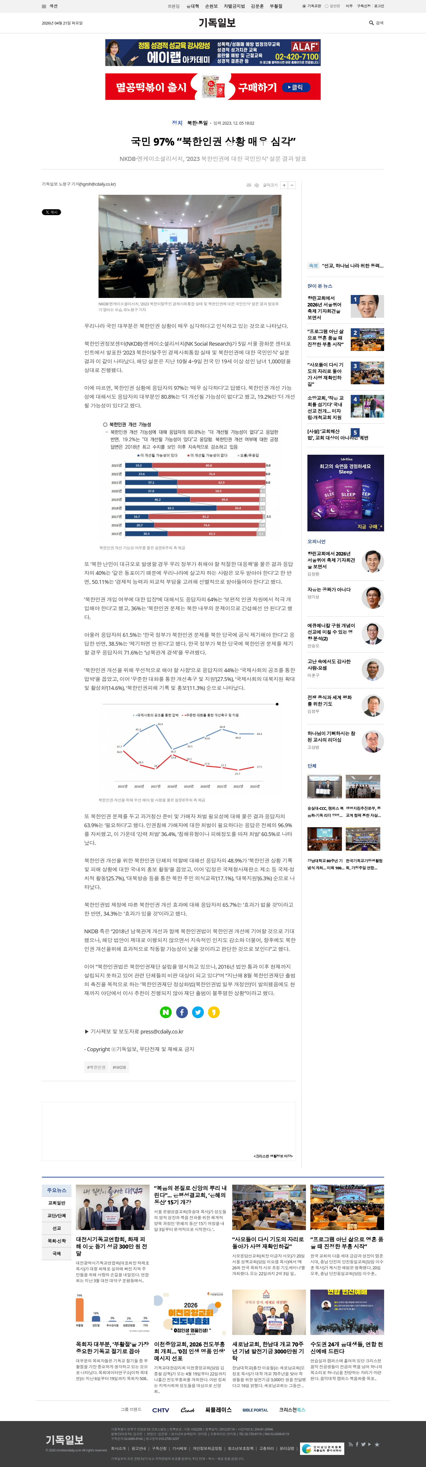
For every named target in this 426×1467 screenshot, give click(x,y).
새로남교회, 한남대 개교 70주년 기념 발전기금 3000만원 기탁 (268, 1351)
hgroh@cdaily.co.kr (97, 184)
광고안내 (139, 1448)
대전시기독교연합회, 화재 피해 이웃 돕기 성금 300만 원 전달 (111, 1246)
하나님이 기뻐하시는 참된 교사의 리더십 (331, 736)
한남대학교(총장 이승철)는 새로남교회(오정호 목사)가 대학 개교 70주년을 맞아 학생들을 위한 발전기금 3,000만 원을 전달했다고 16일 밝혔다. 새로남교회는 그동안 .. (269, 1376)
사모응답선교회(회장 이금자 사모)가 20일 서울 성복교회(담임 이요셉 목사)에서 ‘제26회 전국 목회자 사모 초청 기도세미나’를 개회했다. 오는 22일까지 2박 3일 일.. (268, 1264)
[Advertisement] (346, 218)
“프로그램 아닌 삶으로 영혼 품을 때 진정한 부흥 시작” (325, 338)
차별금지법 (234, 6)
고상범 (313, 747)
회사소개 (118, 1448)
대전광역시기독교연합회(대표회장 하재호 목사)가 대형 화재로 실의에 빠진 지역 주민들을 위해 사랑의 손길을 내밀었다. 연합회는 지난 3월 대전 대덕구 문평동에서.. (112, 1271)
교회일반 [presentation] (56, 1203)
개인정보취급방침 (207, 1448)
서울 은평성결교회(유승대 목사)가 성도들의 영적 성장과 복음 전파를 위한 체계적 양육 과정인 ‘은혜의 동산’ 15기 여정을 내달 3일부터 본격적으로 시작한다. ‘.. (190, 1220)
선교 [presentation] (57, 1228)
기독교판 (314, 6)
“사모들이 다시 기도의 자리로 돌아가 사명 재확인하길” (325, 375)
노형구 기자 (69, 184)
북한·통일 (197, 123)
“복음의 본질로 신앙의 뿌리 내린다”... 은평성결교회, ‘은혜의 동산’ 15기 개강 (190, 1195)
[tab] (56, 1203)
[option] (326, 798)
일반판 (335, 6)
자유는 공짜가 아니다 (328, 589)
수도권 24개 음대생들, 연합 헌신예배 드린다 (346, 1348)
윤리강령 (287, 1448)
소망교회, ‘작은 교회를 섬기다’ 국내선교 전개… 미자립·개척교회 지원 (325, 408)
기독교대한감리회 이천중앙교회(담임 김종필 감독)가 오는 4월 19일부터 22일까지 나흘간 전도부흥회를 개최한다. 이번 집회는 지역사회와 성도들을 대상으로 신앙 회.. (190, 1379)
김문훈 (257, 6)
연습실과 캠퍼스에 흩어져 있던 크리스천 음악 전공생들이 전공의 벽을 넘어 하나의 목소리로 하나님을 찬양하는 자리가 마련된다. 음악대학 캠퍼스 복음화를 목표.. (346, 1369)
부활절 (276, 6)
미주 (349, 6)
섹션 (50, 6)
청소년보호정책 (240, 1448)
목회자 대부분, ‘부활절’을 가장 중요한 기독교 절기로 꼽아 (112, 1348)
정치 (177, 123)
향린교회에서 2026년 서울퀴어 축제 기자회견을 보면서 (324, 308)
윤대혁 (192, 6)
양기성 (313, 597)
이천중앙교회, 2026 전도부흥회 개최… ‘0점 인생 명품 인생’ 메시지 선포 (189, 1351)
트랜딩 (173, 6)
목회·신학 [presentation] (56, 1241)
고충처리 (266, 1448)
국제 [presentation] (57, 1254)
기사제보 (179, 1448)
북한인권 (98, 1067)
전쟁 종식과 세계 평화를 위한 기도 (329, 700)
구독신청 (364, 6)
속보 (313, 266)
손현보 (211, 6)
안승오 (313, 646)
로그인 (379, 6)
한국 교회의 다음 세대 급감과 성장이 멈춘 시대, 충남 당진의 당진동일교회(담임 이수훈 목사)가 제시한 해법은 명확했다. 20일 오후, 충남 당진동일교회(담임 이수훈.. (347, 1264)
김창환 (313, 574)
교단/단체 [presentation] (56, 1216)
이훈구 (313, 675)
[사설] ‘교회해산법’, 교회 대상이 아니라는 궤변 (337, 434)
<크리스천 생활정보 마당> (273, 1156)
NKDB (120, 1067)
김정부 (313, 711)
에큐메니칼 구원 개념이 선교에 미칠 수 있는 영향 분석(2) (331, 632)
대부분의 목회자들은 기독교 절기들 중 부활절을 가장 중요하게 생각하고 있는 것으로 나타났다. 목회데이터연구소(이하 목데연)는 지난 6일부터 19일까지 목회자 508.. (112, 1369)
